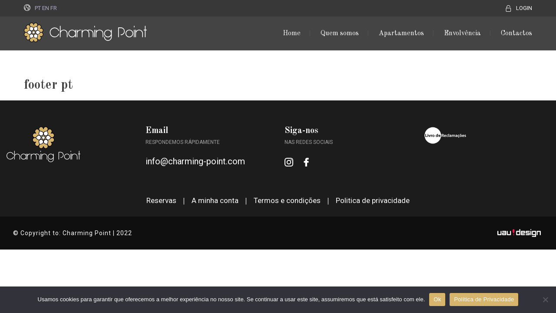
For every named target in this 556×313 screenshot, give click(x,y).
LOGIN (524, 8)
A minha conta (215, 200)
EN (45, 8)
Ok (437, 299)
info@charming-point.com (195, 161)
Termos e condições (287, 200)
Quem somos (340, 33)
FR (53, 8)
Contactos (516, 33)
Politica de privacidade (373, 200)
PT (38, 8)
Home (292, 33)
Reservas (161, 200)
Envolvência (462, 33)
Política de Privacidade (484, 299)
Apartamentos (401, 33)
